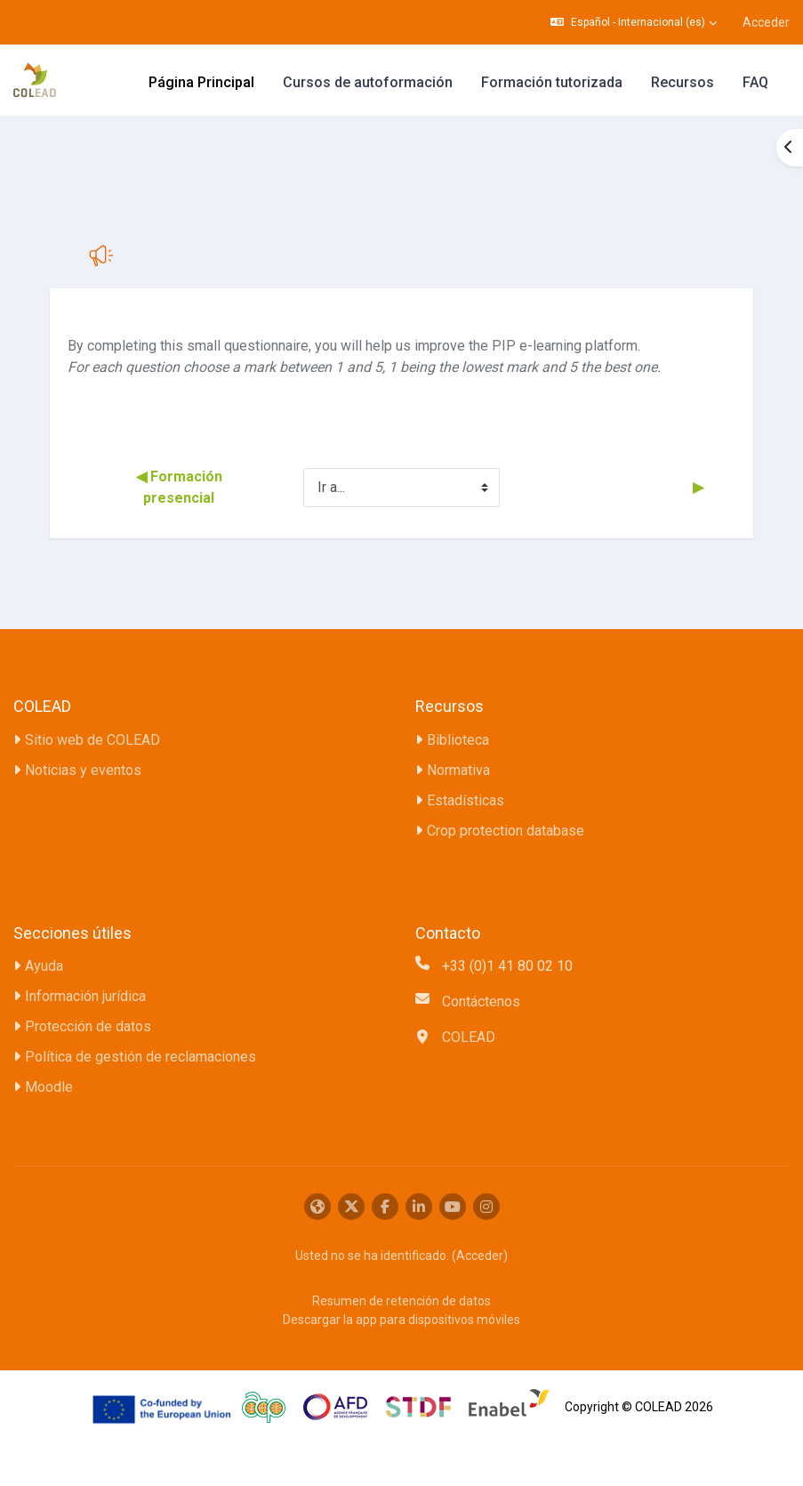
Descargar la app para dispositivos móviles (401, 1319)
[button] (633, 22)
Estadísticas (465, 800)
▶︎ (696, 487)
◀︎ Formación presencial (181, 487)
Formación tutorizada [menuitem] (551, 82)
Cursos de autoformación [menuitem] (368, 82)
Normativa (458, 770)
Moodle (49, 1086)
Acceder (766, 22)
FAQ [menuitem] (755, 82)
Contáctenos (481, 1001)
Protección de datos (88, 1026)
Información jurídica (85, 996)
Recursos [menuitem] (682, 82)
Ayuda (44, 965)
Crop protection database (505, 830)
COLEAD (468, 1037)
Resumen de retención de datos (401, 1301)
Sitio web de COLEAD (92, 739)
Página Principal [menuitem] (201, 82)
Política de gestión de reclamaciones (140, 1056)
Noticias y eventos (83, 770)
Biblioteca (458, 739)
